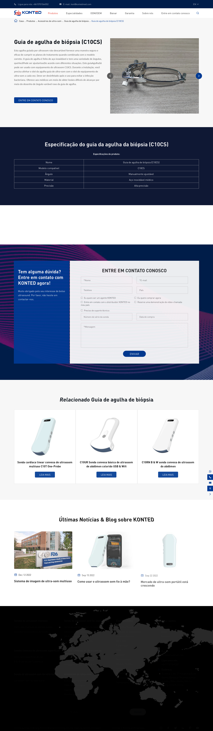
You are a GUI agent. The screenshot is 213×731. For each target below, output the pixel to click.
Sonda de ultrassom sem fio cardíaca (82, 626)
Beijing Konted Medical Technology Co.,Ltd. (53, 727)
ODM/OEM (96, 13)
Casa (21, 21)
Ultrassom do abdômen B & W (79, 664)
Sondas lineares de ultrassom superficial (37, 650)
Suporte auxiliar (72, 689)
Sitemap (116, 727)
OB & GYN (121, 640)
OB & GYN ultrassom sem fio (78, 636)
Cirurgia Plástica (124, 663)
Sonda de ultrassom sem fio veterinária (36, 674)
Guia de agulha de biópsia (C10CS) (107, 21)
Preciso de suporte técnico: (99, 310)
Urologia (120, 668)
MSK (118, 649)
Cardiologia (122, 645)
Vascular (120, 654)
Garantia (129, 13)
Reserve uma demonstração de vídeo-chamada (162, 302)
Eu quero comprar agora (151, 297)
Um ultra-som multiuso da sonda (31, 631)
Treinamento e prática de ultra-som (134, 682)
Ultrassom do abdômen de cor (79, 659)
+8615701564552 (40, 4)
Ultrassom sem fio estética (77, 631)
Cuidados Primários (126, 626)
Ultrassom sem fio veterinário (29, 680)
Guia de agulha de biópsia (76, 21)
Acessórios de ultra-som (49, 21)
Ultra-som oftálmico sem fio (78, 640)
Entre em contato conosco (175, 13)
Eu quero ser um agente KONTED (102, 297)
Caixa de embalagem (74, 684)
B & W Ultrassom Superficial (28, 661)
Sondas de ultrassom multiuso (31, 620)
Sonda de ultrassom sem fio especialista (86, 620)
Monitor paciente (72, 694)
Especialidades (74, 13)
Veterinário (121, 677)
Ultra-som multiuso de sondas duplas (33, 626)
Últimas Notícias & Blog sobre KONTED (106, 519)
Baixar (113, 13)
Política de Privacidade (134, 727)
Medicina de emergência (128, 631)
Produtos (53, 13)
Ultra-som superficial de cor (28, 656)
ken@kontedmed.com (81, 4)
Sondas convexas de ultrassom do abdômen (83, 652)
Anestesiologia (123, 659)
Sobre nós (147, 13)
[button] (110, 76)
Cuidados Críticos (125, 636)
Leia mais (45, 477)
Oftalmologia (122, 673)
